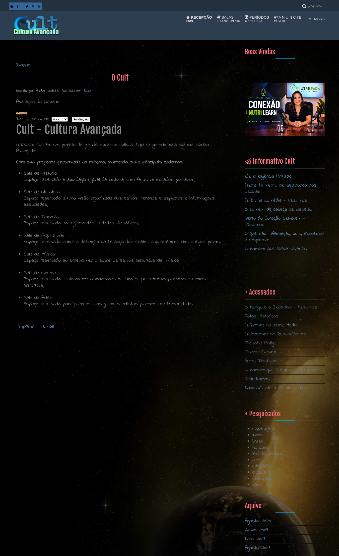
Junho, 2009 (256, 530)
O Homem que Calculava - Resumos (282, 464)
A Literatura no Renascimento (275, 428)
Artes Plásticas (261, 455)
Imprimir (26, 326)
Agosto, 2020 (258, 521)
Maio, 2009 (255, 539)
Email (47, 326)
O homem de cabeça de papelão (278, 209)
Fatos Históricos (262, 410)
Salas (228, 19)
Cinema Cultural (260, 446)
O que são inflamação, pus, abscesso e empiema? (284, 237)
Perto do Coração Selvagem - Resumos (275, 221)
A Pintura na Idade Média (271, 419)
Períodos (257, 19)
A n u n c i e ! (288, 19)
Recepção (199, 19)
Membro (317, 19)
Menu (87, 91)
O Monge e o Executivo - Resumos (281, 401)
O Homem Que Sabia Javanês (276, 249)
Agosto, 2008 (258, 548)
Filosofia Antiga (260, 437)
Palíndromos (257, 473)
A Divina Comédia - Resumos (276, 200)
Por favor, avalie (33, 119)
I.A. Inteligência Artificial (268, 176)
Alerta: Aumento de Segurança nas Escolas (281, 188)
